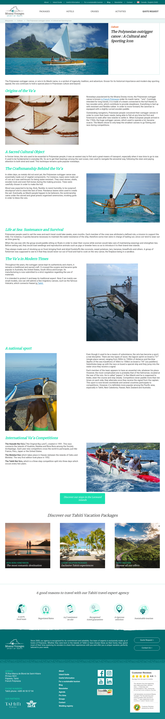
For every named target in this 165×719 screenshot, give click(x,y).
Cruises (95, 11)
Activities (120, 11)
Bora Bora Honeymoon (17, 563)
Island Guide (57, 2)
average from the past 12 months (142, 679)
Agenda (62, 692)
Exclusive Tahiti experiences (77, 565)
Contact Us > (147, 648)
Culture (20, 21)
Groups (62, 699)
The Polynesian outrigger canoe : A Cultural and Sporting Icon (49, 21)
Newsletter (119, 2)
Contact (130, 2)
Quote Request (150, 11)
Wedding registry (66, 706)
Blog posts (9, 21)
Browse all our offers (127, 565)
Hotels (70, 11)
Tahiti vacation (123, 563)
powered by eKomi (148, 707)
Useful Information (73, 2)
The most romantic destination (24, 565)
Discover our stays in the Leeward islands (82, 498)
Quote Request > (147, 640)
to (39, 283)
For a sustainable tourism (93, 2)
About (46, 2)
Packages (44, 11)
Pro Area (62, 695)
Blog (108, 2)
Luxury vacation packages (74, 563)
